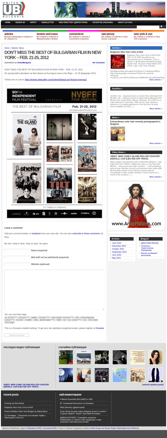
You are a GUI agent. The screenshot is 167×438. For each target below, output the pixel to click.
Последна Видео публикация (22, 355)
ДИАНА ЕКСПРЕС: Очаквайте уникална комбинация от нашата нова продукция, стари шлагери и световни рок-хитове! (80, 427)
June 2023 (116, 255)
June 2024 (116, 243)
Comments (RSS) (50, 436)
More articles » (156, 80)
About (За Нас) (125, 22)
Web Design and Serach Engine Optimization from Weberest (115, 436)
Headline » (117, 88)
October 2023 (118, 249)
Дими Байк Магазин (150, 243)
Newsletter (48, 22)
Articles (15, 48)
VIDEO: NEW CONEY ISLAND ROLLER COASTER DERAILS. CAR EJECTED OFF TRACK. (135, 157)
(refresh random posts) (152, 392)
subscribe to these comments (86, 233)
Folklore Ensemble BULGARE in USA (76, 407)
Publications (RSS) (34, 436)
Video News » (119, 152)
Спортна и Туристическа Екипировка (147, 248)
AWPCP (33, 22)
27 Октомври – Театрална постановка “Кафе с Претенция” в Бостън (25, 424)
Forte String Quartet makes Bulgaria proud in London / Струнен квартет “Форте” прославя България (83, 420)
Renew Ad (20, 22)
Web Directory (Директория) (73, 22)
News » (115, 117)
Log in (23, 436)
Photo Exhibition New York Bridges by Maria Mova (25, 419)
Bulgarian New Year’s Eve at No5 (126, 52)
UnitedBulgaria (24, 63)
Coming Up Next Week (14, 411)
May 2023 (116, 258)
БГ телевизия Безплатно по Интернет (77, 411)
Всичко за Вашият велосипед (149, 254)
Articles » (116, 48)
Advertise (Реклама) (102, 22)
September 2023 (119, 252)
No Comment (99, 63)
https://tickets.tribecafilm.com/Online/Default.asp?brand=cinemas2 (56, 79)
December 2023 (119, 246)
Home (7, 22)
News (21, 48)
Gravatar (100, 336)
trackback (36, 233)
